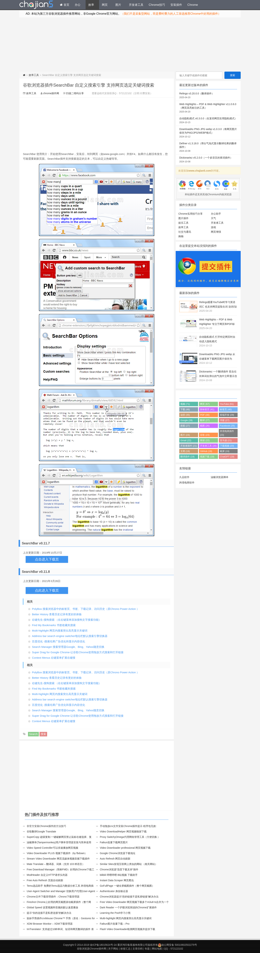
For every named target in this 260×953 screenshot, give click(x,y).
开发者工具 (136, 4)
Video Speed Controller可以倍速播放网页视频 (52, 847)
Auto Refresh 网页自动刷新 (115, 858)
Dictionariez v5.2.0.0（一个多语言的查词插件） (208, 159)
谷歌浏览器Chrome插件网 (91, 948)
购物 (180, 236)
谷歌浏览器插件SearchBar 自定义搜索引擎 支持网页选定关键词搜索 (88, 85)
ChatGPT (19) (227, 456)
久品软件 (184, 477)
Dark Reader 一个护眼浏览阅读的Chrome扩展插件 (128, 907)
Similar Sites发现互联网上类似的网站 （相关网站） (129, 864)
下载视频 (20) (227, 445)
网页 (105, 4)
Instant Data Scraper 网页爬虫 (117, 880)
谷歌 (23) (204, 435)
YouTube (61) (227, 404)
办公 (78, 4)
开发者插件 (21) (188, 445)
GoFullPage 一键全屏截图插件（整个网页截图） (127, 885)
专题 (147, 948)
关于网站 (113, 948)
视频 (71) (185, 404)
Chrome (192, 4)
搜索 (43, 733)
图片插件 (183, 218)
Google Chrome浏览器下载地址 (117, 853)
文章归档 (138, 948)
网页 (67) (204, 404)
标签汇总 (125, 948)
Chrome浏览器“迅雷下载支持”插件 (119, 869)
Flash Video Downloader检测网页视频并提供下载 (127, 929)
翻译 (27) (204, 420)
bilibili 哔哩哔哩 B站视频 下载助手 (119, 874)
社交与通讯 (184, 231)
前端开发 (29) (227, 414)
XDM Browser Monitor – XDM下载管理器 (50, 923)
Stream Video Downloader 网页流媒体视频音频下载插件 (58, 858)
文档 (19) (185, 451)
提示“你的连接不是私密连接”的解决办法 (49, 912)
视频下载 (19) (207, 456)
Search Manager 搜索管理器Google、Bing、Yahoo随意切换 (68, 646)
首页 (64, 4)
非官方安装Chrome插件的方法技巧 (46, 826)
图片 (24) (185, 435)
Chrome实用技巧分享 (190, 213)
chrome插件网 (51, 93)
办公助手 (216, 213)
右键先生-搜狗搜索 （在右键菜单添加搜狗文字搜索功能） (66, 619)
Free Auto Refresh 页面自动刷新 (45, 880)
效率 (91, 4)
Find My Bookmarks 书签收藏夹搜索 (54, 625)
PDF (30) (204, 414)
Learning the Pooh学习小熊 (115, 912)
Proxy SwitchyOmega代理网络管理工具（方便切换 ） (130, 836)
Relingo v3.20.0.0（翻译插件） (208, 95)
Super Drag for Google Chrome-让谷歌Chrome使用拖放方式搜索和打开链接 (78, 652)
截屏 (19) (224, 451)
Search (33, 733)
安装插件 (176, 4)
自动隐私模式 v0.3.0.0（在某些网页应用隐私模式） (208, 120)
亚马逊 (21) (226, 440)
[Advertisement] (130, 44)
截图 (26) (204, 425)
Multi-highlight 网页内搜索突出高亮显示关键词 (59, 630)
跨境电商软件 (186, 482)
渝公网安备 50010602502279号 (177, 944)
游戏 (213, 227)
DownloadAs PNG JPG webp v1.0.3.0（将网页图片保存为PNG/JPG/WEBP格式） (208, 133)
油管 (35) (185, 414)
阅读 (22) (204, 440)
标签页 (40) (226, 409)
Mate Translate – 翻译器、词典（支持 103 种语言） (56, 864)
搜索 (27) (185, 425)
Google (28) (186, 420)
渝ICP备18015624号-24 (103, 944)
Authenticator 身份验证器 (114, 891)
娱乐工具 (183, 222)
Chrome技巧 (157, 4)
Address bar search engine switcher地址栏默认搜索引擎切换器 (69, 636)
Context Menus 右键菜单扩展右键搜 (53, 657)
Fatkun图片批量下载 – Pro (114, 923)
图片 (118, 4)
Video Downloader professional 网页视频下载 (125, 847)
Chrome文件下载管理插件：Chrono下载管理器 (53, 896)
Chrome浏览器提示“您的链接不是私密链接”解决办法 (129, 896)
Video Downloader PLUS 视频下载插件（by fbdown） (57, 853)
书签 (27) (224, 420)
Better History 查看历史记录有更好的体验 (57, 614)
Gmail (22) (185, 440)
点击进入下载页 (47, 559)
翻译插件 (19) (187, 456)
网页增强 (216, 231)
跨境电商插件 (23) (227, 433)
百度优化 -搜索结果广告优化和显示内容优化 (58, 641)
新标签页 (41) (207, 409)
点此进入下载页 (47, 590)
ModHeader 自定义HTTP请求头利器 (47, 874)
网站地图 (157, 948)
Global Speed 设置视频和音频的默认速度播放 (52, 907)
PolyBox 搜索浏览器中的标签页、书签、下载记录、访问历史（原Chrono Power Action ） (85, 608)
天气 (213, 218)
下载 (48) (185, 409)
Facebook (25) (227, 425)
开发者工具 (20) (208, 445)
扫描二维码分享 (75, 93)
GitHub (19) (206, 451)
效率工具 (34, 75)
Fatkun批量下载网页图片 (114, 842)
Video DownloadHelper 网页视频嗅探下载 (123, 831)
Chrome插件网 (36, 5)
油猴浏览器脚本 (219, 477)
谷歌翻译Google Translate (41, 831)
